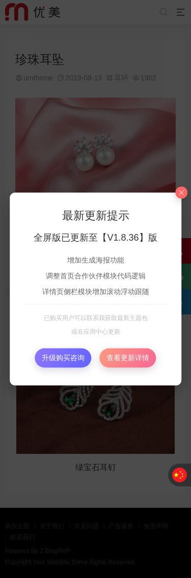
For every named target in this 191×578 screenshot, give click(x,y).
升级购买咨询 (63, 358)
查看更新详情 (127, 358)
